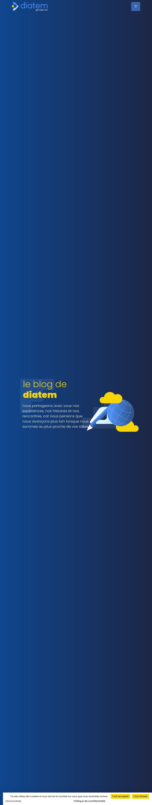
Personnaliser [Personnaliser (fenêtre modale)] (13, 801)
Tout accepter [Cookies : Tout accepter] (120, 796)
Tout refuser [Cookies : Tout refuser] (140, 796)
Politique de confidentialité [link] (89, 801)
